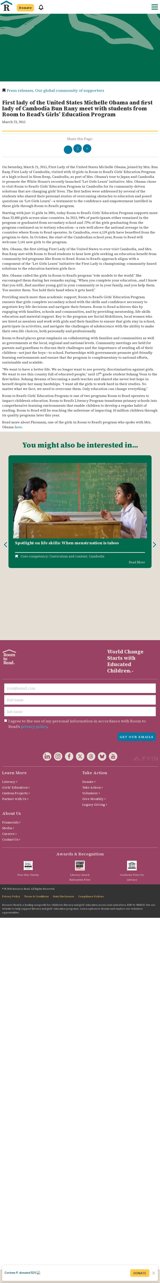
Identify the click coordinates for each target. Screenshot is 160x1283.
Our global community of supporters (69, 90)
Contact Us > (11, 773)
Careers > (9, 768)
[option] (80, 511)
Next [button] (154, 511)
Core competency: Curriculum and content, (54, 556)
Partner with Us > (15, 733)
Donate (25, 7)
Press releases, (21, 90)
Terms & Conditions (36, 830)
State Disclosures (63, 830)
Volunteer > (91, 727)
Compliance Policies (91, 830)
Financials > (11, 756)
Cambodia (96, 556)
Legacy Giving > (94, 738)
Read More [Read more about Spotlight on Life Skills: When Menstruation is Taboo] (137, 562)
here (18, 427)
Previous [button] (5, 511)
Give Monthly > (94, 733)
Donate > (89, 716)
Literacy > (10, 716)
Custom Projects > (16, 727)
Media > (8, 762)
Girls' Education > (16, 721)
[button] (39, 9)
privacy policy (34, 660)
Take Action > (92, 721)
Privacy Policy (11, 830)
